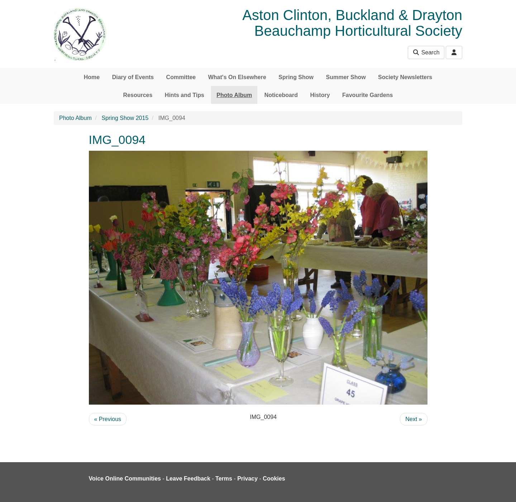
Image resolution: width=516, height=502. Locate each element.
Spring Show (296, 77)
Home (92, 77)
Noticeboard (281, 95)
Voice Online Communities (125, 479)
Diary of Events (133, 77)
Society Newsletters (405, 77)
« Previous (107, 419)
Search (425, 52)
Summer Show (346, 77)
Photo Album (234, 95)
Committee (181, 77)
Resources (138, 95)
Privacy (247, 479)
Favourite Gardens (367, 95)
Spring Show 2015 (125, 118)
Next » (413, 419)
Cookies (274, 479)
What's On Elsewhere (237, 77)
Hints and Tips (184, 95)
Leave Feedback (188, 479)
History (320, 95)
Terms (223, 479)
